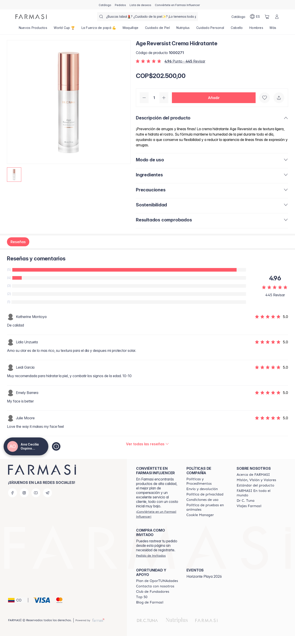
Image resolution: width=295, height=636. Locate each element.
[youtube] (35, 492)
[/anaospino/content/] (200, 515)
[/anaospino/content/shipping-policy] (202, 489)
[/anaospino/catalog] (105, 4)
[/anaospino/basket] (267, 16)
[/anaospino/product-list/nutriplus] (183, 29)
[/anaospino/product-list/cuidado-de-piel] (157, 29)
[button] (214, 97)
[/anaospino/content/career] (249, 506)
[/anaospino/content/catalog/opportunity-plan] (157, 581)
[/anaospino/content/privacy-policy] (205, 494)
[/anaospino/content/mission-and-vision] (256, 480)
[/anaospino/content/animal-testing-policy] (207, 507)
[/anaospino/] (31, 16)
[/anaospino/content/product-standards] (255, 485)
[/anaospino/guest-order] (151, 555)
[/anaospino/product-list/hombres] (256, 29)
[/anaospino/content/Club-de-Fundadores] (152, 591)
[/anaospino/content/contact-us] (155, 586)
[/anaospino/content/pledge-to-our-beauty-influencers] (245, 500)
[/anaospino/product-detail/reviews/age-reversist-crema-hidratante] (147, 444)
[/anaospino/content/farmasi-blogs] (149, 602)
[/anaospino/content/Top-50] (142, 597)
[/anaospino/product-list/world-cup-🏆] (64, 29)
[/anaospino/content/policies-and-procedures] (207, 481)
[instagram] (24, 492)
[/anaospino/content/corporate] (258, 493)
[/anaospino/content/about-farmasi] (253, 474)
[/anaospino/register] (120, 4)
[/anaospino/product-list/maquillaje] (130, 29)
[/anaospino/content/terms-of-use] (202, 500)
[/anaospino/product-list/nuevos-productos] (33, 29)
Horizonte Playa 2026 (204, 576)
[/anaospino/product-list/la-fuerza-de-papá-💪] (98, 29)
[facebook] (12, 492)
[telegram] (47, 492)
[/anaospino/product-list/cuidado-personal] (210, 29)
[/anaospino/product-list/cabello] (236, 29)
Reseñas (18, 242)
